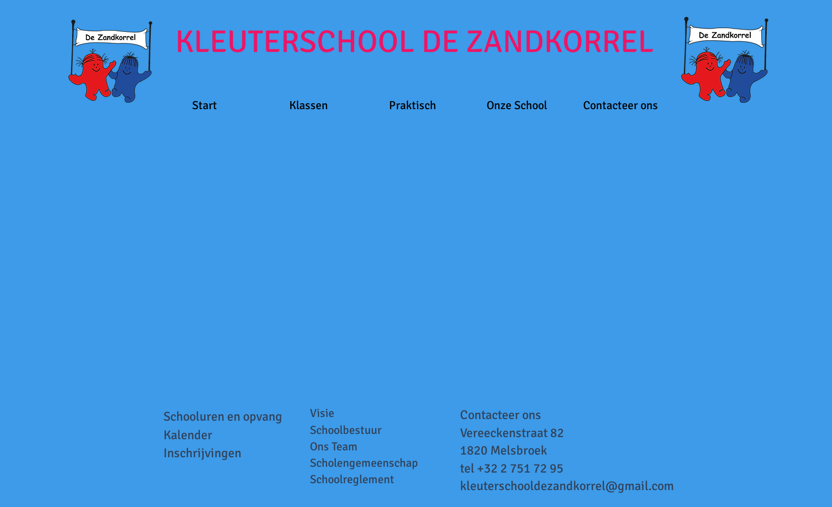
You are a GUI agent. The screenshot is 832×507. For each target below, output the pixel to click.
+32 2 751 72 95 (520, 468)
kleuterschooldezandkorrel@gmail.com (567, 486)
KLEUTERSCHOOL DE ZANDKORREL (414, 42)
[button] (308, 105)
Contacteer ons (500, 415)
